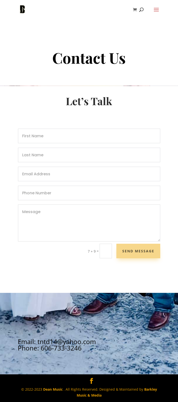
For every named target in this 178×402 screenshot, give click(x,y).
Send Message (138, 251)
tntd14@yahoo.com (66, 346)
